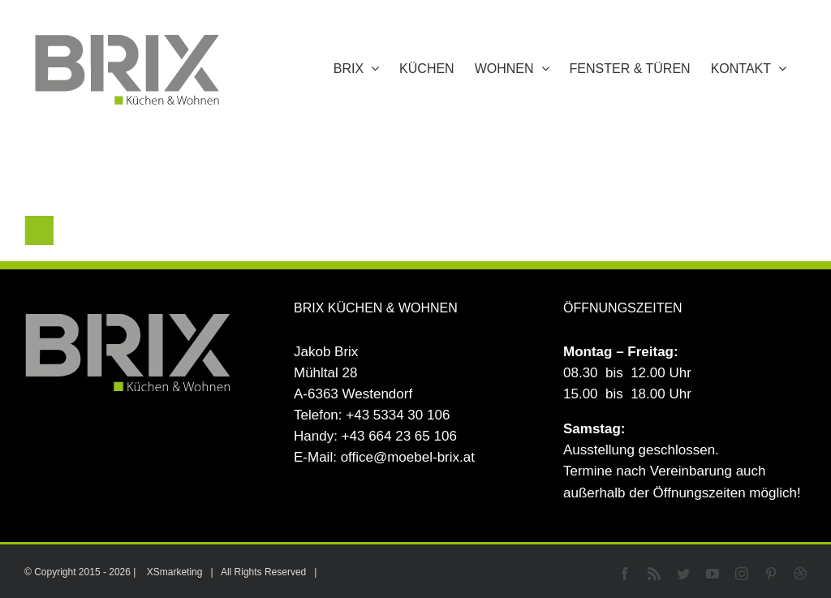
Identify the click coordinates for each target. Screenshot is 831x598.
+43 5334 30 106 (398, 415)
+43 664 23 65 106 (399, 436)
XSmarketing (175, 572)
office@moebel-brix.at (408, 457)
